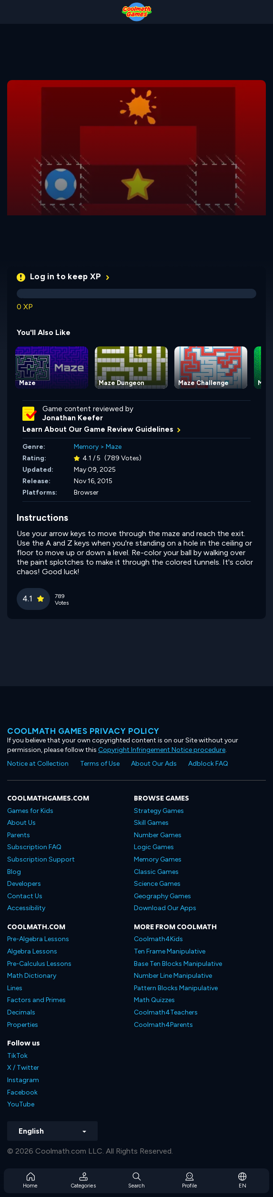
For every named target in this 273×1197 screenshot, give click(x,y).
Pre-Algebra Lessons (38, 939)
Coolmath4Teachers (166, 1012)
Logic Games (154, 847)
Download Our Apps (165, 908)
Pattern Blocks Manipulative (176, 988)
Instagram (23, 1080)
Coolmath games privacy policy (83, 731)
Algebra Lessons (32, 951)
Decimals (21, 1012)
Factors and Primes (36, 1000)
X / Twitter (23, 1068)
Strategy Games (159, 811)
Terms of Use (100, 764)
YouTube (20, 1104)
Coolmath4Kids (158, 939)
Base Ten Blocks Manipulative (178, 964)
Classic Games (156, 872)
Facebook (22, 1092)
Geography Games (162, 896)
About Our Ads (154, 764)
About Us (21, 823)
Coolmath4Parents (163, 1025)
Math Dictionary (31, 976)
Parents (18, 835)
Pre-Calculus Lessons (39, 964)
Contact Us (24, 896)
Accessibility (26, 908)
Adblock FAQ (208, 764)
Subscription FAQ (34, 847)
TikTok (17, 1056)
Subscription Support (41, 859)
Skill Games (151, 823)
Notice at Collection (38, 764)
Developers (24, 884)
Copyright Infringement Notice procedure (161, 750)
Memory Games (158, 859)
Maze (113, 447)
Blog (14, 872)
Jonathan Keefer (72, 418)
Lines (14, 988)
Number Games (158, 835)
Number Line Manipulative (173, 976)
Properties (22, 1025)
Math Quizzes (154, 1000)
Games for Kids (30, 811)
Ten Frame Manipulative (169, 951)
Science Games (157, 884)
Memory (86, 447)
